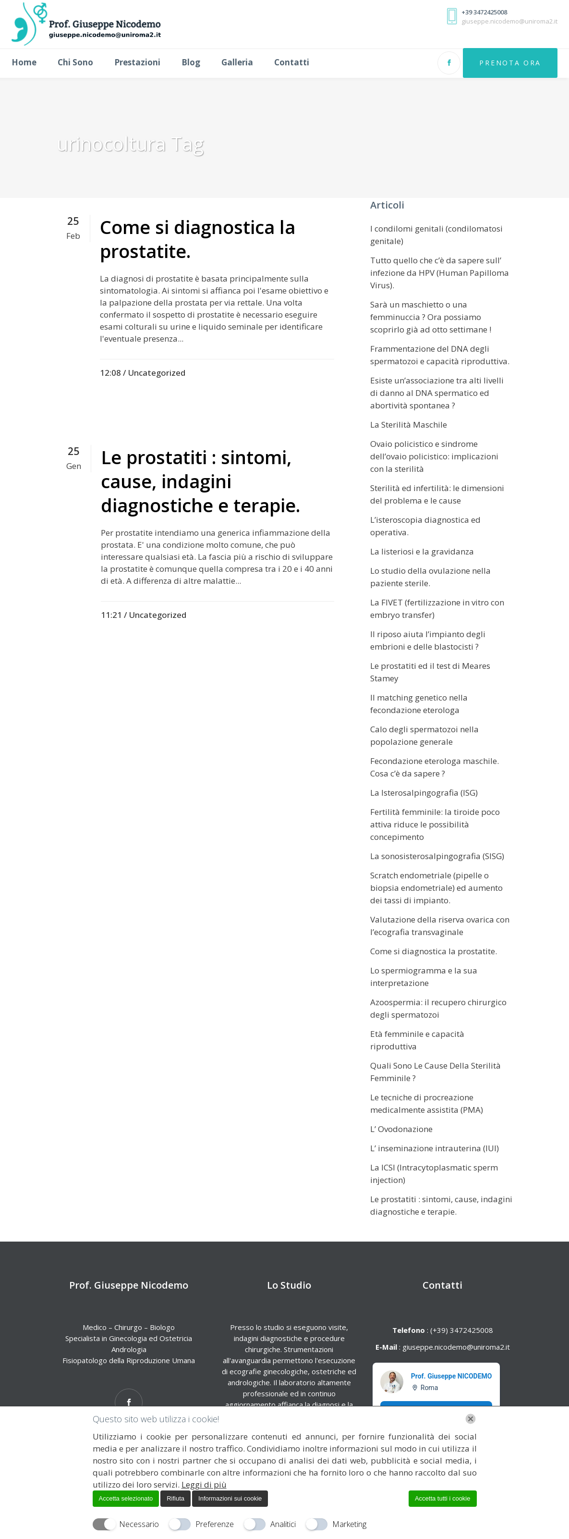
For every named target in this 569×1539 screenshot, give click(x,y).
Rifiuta (175, 1498)
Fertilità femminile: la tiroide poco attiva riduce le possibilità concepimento (435, 824)
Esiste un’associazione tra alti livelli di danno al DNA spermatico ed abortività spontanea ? (437, 393)
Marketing (349, 1524)
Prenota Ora (500, 62)
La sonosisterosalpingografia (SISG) (437, 856)
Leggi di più (204, 1484)
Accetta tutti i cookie (443, 1498)
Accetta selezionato (126, 1498)
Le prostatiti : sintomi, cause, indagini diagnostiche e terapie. (200, 480)
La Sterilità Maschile (408, 424)
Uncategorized (156, 372)
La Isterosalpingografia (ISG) (424, 792)
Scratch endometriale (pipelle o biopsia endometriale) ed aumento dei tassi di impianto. (436, 888)
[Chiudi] (470, 1419)
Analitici (283, 1524)
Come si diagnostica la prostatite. (197, 238)
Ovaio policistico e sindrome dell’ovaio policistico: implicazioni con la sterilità (434, 456)
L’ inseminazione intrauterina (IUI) (434, 1148)
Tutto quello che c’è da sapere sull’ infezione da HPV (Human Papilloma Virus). (439, 273)
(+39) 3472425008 (460, 1330)
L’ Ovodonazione (401, 1128)
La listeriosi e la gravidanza (422, 551)
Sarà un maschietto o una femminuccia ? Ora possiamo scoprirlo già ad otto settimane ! (430, 317)
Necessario (139, 1524)
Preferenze (214, 1524)
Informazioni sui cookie (230, 1498)
